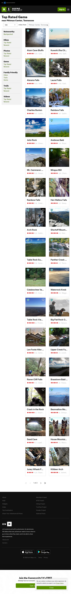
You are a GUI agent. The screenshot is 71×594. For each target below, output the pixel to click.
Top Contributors (7, 510)
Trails (6, 77)
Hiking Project (40, 504)
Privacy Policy (60, 583)
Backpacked (8, 34)
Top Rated (7, 42)
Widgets (4, 504)
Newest (6, 45)
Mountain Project (41, 497)
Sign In (61, 9)
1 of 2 (35, 483)
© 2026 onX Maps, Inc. (29, 557)
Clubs (4, 507)
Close (51, 588)
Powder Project (41, 510)
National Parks (40, 513)
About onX (5, 539)
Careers (4, 543)
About (4, 497)
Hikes (6, 75)
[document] (51, 584)
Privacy (46, 557)
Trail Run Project (41, 507)
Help (3, 500)
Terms (40, 557)
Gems (6, 80)
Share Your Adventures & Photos (12, 513)
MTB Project (40, 500)
